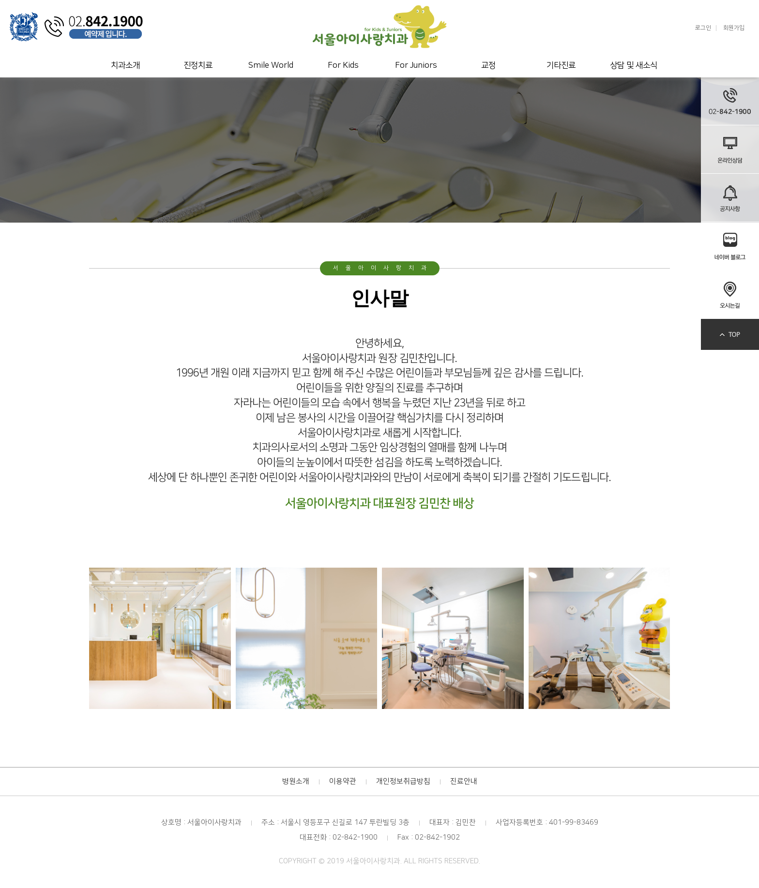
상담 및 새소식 (633, 65)
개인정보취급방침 (403, 781)
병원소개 (295, 781)
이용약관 (342, 781)
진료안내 (463, 781)
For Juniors (416, 65)
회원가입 (733, 28)
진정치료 (198, 65)
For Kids (343, 65)
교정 (488, 65)
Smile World (270, 65)
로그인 (703, 28)
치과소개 (125, 65)
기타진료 (561, 65)
